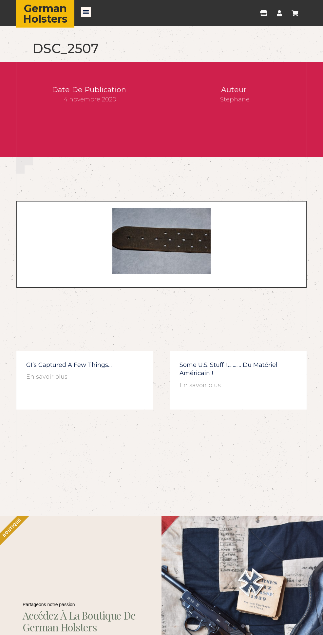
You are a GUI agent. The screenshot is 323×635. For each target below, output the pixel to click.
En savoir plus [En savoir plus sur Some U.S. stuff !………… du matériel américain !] (200, 385)
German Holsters (45, 13)
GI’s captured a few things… (69, 365)
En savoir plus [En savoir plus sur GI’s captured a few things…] (46, 376)
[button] (86, 12)
